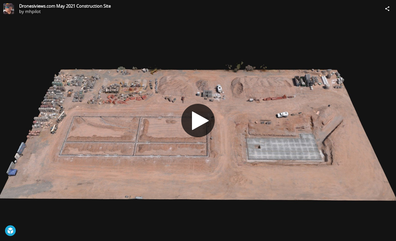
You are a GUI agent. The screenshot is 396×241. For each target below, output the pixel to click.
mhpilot (33, 11)
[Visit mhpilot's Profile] (8, 8)
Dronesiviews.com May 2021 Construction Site (65, 6)
